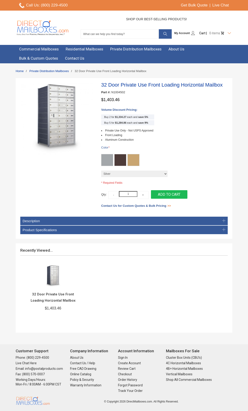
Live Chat (220, 5)
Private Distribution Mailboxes (49, 71)
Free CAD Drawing (83, 368)
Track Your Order (130, 391)
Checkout (125, 374)
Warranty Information (85, 385)
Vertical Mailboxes (179, 374)
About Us (76, 357)
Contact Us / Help (82, 363)
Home (20, 71)
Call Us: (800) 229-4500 (47, 5)
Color (105, 148)
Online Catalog (80, 374)
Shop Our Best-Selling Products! (156, 19)
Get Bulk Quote (194, 5)
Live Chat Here (26, 363)
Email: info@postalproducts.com (39, 368)
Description (124, 221)
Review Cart (127, 368)
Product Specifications (124, 230)
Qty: (104, 194)
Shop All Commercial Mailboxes (189, 380)
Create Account (129, 363)
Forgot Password (130, 385)
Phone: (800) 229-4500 (32, 357)
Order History (127, 380)
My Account (184, 33)
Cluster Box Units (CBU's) (184, 357)
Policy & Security (82, 380)
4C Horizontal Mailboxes (183, 363)
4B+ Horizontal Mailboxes (184, 368)
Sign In (123, 357)
